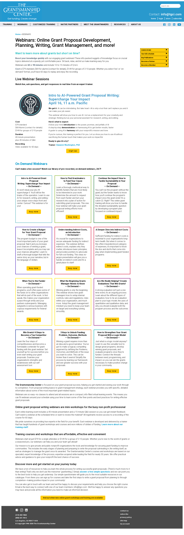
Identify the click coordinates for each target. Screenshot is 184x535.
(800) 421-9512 (21, 518)
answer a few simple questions (95, 472)
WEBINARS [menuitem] (22, 24)
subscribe (177, 19)
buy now (33, 212)
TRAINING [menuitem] (7, 24)
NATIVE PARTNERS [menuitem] (69, 24)
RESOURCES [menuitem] (120, 24)
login (161, 19)
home (153, 19)
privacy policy (126, 517)
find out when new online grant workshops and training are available (73, 498)
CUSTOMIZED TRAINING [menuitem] (44, 24)
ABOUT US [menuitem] (136, 24)
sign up (73, 151)
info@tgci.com (171, 14)
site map (123, 521)
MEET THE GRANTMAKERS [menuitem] (96, 24)
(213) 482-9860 (21, 515)
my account (125, 524)
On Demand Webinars (31, 164)
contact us (124, 511)
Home (17, 34)
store (168, 19)
